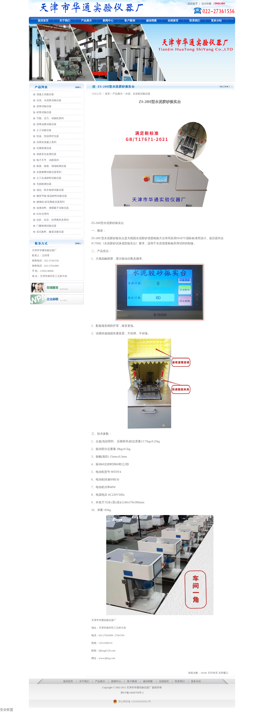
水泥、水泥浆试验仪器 (49, 100)
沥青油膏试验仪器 (46, 124)
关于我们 (64, 20)
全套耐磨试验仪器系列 (49, 172)
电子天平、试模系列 (48, 160)
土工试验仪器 (44, 130)
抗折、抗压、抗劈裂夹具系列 (53, 219)
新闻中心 (108, 20)
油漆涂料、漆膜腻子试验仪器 (53, 207)
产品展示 (86, 20)
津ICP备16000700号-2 (132, 692)
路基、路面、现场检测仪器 (51, 166)
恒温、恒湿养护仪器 (48, 136)
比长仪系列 (43, 213)
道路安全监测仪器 (46, 154)
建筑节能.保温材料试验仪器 (52, 195)
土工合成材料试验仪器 (49, 178)
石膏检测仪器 (44, 148)
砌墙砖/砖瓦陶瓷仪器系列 (50, 201)
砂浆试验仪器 (44, 112)
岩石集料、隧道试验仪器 (50, 231)
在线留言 (173, 20)
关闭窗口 (223, 672)
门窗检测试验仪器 (46, 225)
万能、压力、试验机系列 (50, 118)
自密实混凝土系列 (46, 142)
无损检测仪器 (44, 184)
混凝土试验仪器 (45, 94)
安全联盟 (6, 709)
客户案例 (129, 20)
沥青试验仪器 (44, 106)
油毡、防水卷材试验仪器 (50, 190)
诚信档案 (151, 20)
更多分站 (216, 20)
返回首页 (43, 20)
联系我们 (194, 20)
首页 (107, 93)
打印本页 (213, 672)
